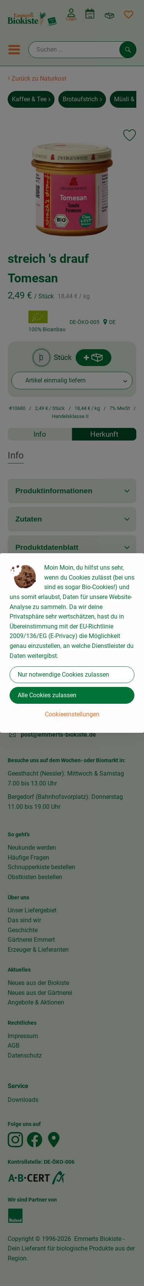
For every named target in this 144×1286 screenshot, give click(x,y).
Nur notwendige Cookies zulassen (63, 674)
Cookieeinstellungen (72, 714)
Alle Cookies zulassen (47, 695)
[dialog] (72, 643)
